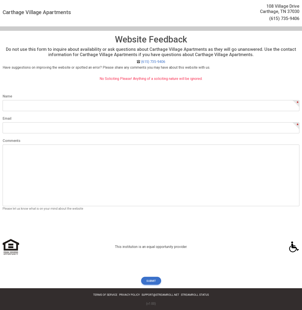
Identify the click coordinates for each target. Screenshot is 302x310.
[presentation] (36, 226)
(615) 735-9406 (153, 62)
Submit (151, 280)
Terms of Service (105, 294)
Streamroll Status (195, 294)
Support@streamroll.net (160, 294)
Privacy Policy (129, 294)
